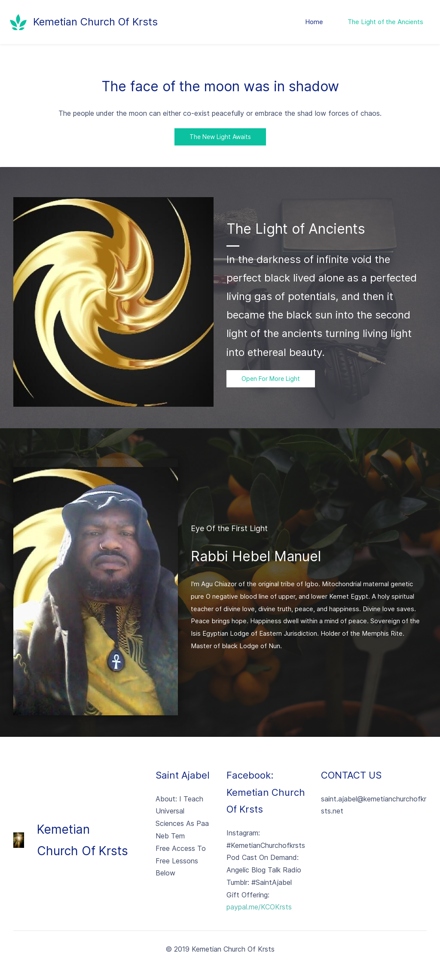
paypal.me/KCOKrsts (259, 907)
